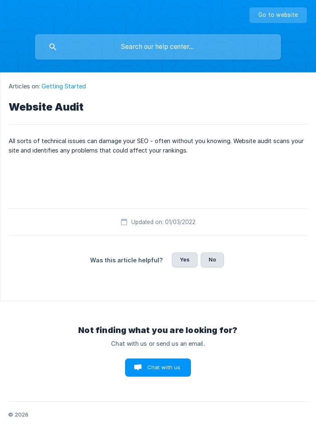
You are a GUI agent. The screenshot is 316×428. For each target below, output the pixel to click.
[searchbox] (158, 47)
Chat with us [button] (164, 367)
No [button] (212, 259)
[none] (278, 15)
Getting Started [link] (64, 86)
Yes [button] (185, 259)
